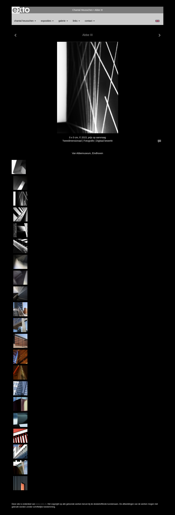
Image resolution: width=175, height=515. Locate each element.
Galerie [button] (63, 20)
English (157, 21)
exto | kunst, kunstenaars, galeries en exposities (21, 10)
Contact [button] (90, 20)
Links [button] (76, 20)
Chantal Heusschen (82, 10)
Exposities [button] (47, 20)
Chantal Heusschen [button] (25, 20)
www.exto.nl (41, 504)
